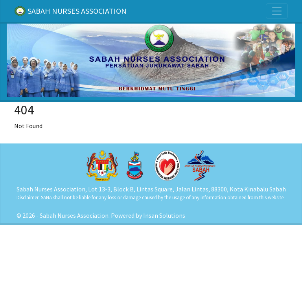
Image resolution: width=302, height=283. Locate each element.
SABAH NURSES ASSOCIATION (70, 11)
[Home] (151, 59)
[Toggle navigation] (277, 11)
